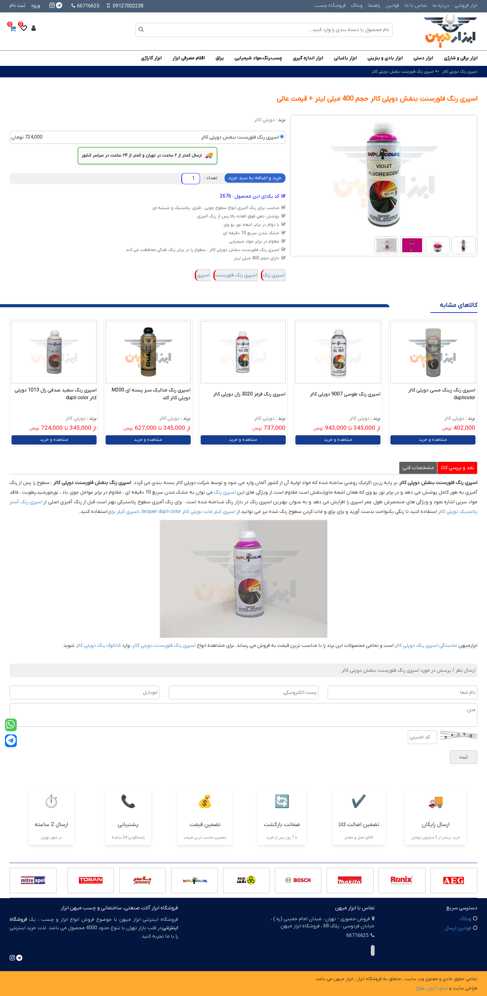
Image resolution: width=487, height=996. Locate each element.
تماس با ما (415, 5)
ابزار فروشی (465, 5)
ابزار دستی (423, 58)
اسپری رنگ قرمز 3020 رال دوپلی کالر (249, 394)
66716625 (85, 6)
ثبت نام (17, 5)
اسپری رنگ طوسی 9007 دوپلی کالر (345, 394)
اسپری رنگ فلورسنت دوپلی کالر (164, 645)
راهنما (374, 5)
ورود (35, 5)
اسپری (203, 275)
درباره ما (440, 5)
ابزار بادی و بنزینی (385, 58)
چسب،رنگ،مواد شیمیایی (258, 58)
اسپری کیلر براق (123, 512)
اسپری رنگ (273, 275)
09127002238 (128, 6)
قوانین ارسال (457, 928)
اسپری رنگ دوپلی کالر (459, 71)
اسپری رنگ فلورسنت (236, 275)
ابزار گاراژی (151, 58)
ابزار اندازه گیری (308, 58)
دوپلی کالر (264, 120)
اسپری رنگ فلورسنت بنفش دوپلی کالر (403, 71)
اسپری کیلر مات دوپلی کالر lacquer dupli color (188, 512)
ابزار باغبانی (345, 58)
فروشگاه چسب (330, 5)
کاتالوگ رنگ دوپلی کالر (98, 645)
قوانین (392, 5)
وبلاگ (356, 5)
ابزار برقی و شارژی (460, 58)
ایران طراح (426, 988)
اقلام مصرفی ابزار (188, 58)
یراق (220, 58)
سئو (443, 988)
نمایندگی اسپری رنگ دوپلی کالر (426, 645)
